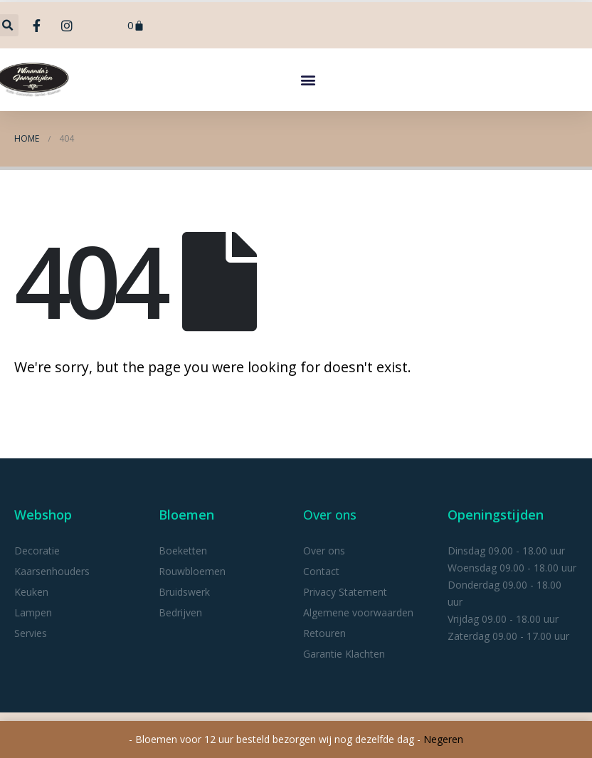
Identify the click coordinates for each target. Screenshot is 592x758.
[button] (307, 79)
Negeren (443, 739)
